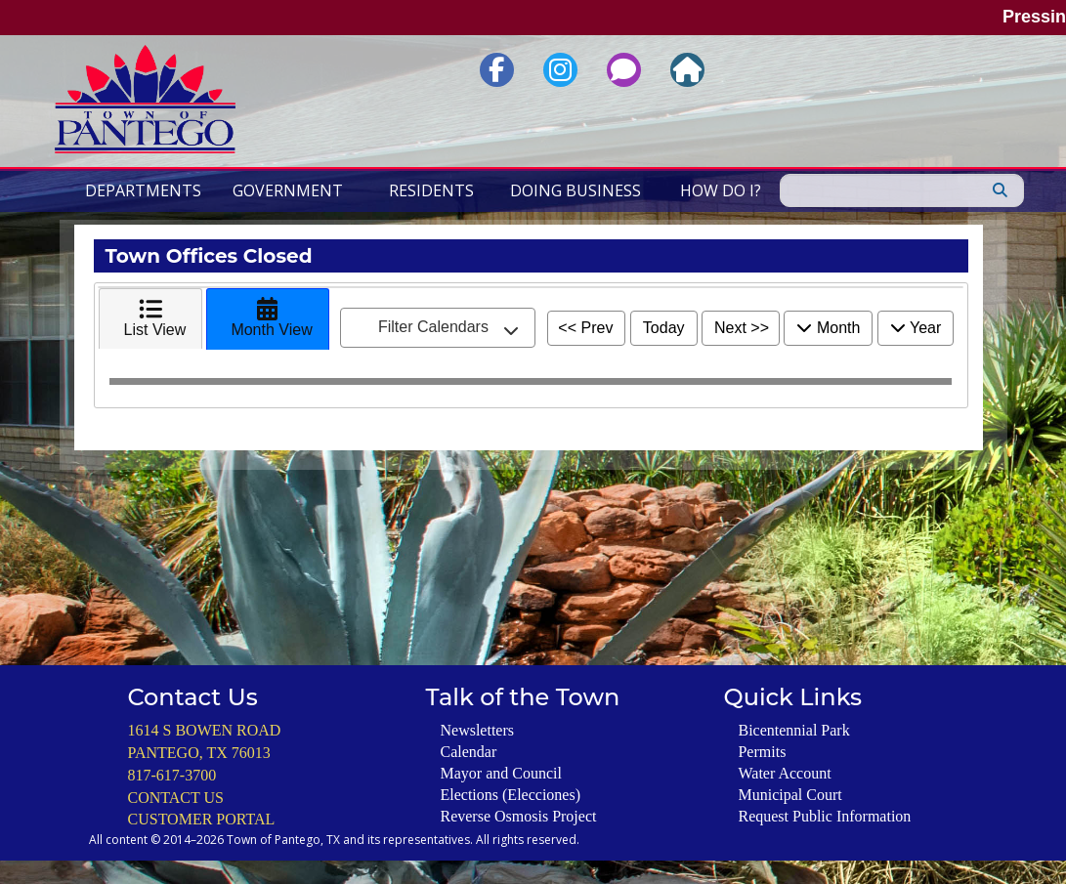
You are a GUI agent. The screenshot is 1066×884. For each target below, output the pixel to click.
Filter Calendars (448, 328)
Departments (143, 190)
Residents (431, 190)
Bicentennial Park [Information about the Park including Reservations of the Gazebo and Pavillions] (793, 730)
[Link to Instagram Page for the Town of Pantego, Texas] (560, 70)
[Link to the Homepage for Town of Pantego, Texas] (687, 70)
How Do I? (720, 190)
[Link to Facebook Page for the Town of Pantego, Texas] (497, 70)
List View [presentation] (151, 317)
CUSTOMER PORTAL (202, 819)
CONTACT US (176, 797)
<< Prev (585, 327)
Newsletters (477, 730)
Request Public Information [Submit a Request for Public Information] (824, 816)
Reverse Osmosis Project (518, 816)
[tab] (151, 318)
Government (288, 190)
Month (828, 327)
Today (664, 327)
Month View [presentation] (268, 317)
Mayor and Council (500, 773)
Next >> (741, 327)
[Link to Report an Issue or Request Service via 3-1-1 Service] (624, 70)
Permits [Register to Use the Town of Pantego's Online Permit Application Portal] (762, 751)
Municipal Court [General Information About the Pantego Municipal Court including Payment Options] (789, 794)
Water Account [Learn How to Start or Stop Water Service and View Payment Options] (784, 773)
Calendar (468, 751)
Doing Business (575, 190)
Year (915, 327)
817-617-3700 (172, 775)
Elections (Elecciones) (510, 794)
